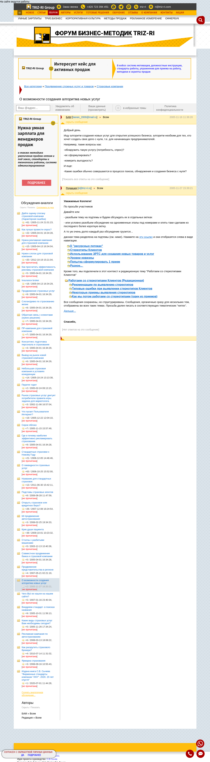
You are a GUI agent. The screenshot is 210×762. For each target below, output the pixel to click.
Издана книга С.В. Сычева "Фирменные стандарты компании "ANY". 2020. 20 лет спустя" (38, 675)
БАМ (68, 117)
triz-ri (143, 6)
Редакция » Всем (32, 717)
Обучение (118, 13)
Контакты (167, 13)
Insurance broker (30, 280)
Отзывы (133, 13)
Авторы (65, 13)
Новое (30, 13)
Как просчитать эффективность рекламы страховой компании (39, 268)
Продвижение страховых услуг (38, 291)
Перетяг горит (29, 384)
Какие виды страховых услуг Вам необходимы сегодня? (37, 622)
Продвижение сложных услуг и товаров (69, 86)
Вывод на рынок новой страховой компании (34, 356)
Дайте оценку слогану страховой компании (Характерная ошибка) (34, 216)
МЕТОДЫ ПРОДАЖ (115, 18)
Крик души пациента (33, 529)
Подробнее (34, 755)
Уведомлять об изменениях (64, 108)
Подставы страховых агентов (37, 492)
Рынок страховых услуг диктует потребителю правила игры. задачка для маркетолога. (39, 398)
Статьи (41, 13)
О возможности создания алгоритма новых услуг (35, 581)
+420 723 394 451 (97, 6)
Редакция (71, 188)
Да (22, 755)
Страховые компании (110, 86)
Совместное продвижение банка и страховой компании (37, 555)
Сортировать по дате (45, 208)
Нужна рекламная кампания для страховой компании (37, 241)
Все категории (33, 86)
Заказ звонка (70, 6)
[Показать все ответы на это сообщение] (85, 179)
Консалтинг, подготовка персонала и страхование (35, 343)
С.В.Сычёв (52, 759)
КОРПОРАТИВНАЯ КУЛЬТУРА (83, 18)
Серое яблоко (29, 425)
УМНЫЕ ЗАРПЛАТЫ (30, 18)
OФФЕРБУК (172, 18)
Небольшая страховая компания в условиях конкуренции (34, 371)
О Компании (149, 13)
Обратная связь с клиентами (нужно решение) (37, 316)
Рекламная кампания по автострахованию (35, 635)
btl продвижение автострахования (31, 517)
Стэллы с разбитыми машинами (33, 541)
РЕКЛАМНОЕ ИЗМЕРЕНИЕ (146, 18)
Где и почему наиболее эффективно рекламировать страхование (37, 438)
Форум (53, 13)
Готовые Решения (97, 13)
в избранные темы (134, 107)
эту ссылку (146, 236)
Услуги (78, 13)
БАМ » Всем (29, 713)
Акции (180, 13)
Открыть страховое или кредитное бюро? (34, 504)
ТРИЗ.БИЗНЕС (53, 18)
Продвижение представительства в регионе (38, 568)
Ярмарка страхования (33, 660)
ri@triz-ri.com (163, 6)
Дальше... (70, 310)
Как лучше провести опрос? (37, 229)
